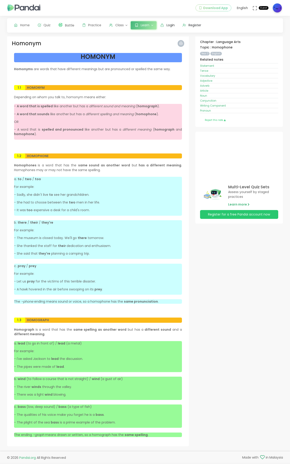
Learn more (239, 205)
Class (116, 25)
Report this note (215, 121)
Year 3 (204, 54)
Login (167, 25)
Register (192, 25)
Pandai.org (27, 458)
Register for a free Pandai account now (239, 215)
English (216, 54)
